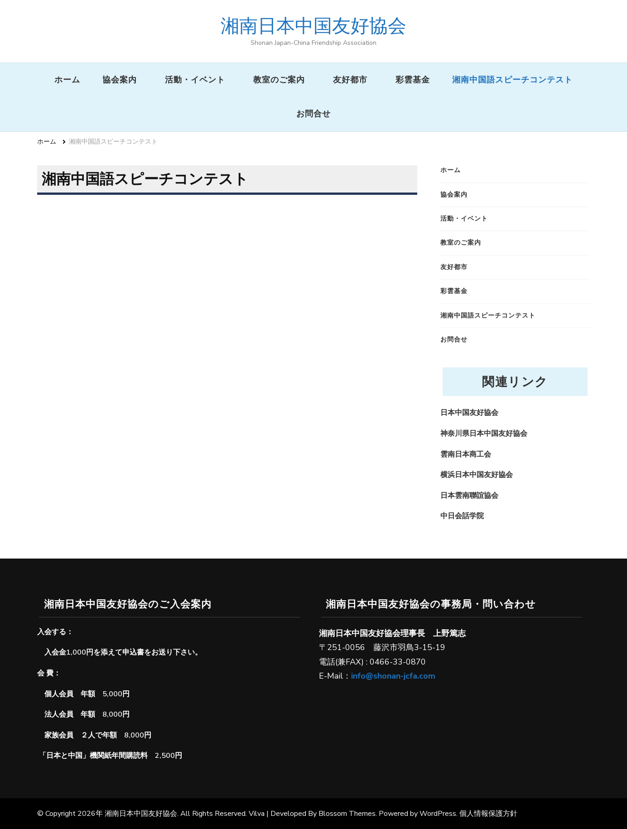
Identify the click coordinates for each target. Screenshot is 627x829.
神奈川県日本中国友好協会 (483, 434)
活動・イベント (195, 79)
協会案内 (119, 79)
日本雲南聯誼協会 (469, 496)
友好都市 (350, 79)
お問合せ (313, 113)
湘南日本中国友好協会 (313, 26)
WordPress (438, 814)
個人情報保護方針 (488, 814)
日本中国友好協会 (469, 413)
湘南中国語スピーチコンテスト (512, 79)
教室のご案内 (279, 79)
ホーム (67, 79)
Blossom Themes (347, 814)
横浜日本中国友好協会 (476, 475)
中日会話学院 (462, 516)
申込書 (133, 652)
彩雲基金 (412, 79)
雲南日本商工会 (465, 454)
